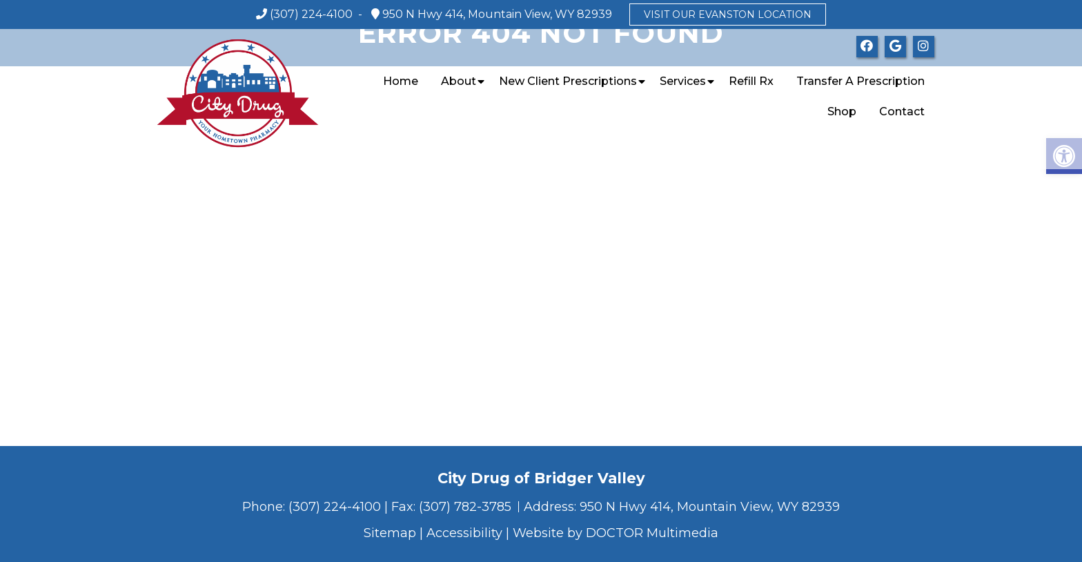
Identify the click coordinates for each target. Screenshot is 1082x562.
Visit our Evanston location (728, 14)
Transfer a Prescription (860, 81)
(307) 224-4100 (311, 14)
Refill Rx (751, 81)
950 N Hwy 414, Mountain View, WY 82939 (496, 14)
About (458, 81)
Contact (902, 111)
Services (683, 81)
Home (400, 81)
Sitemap (390, 533)
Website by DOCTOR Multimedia (615, 533)
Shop (841, 111)
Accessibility (464, 533)
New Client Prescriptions (568, 81)
